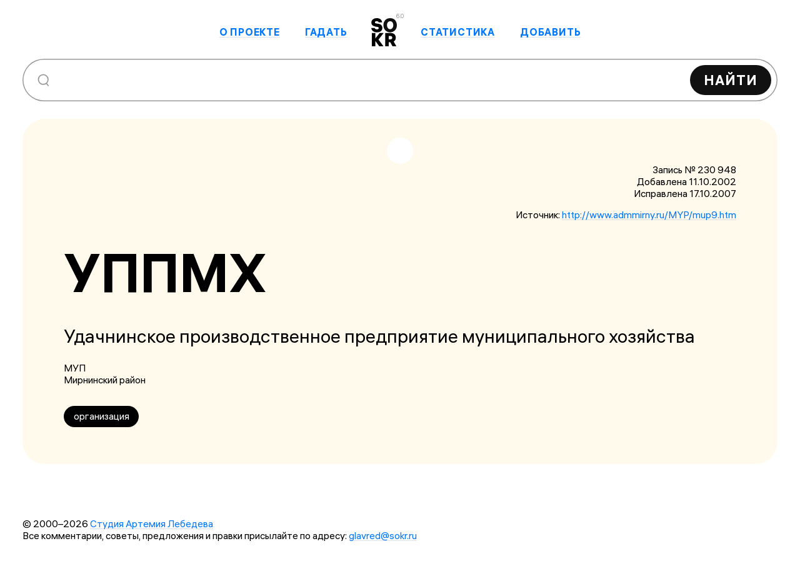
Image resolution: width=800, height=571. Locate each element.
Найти (731, 80)
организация (101, 416)
